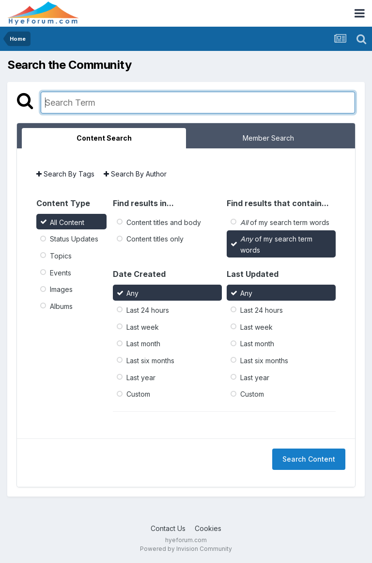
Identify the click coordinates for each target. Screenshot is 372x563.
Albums (61, 306)
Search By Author (135, 174)
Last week (142, 326)
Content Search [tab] (104, 138)
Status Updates (74, 239)
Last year (140, 377)
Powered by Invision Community (186, 548)
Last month (143, 343)
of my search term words (284, 222)
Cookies (208, 528)
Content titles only (155, 239)
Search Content (308, 459)
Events (60, 272)
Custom (138, 394)
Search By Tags (65, 174)
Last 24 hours (147, 310)
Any (132, 293)
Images (61, 289)
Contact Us (168, 528)
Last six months (150, 360)
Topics (61, 256)
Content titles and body (163, 222)
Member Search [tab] (268, 138)
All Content (67, 222)
